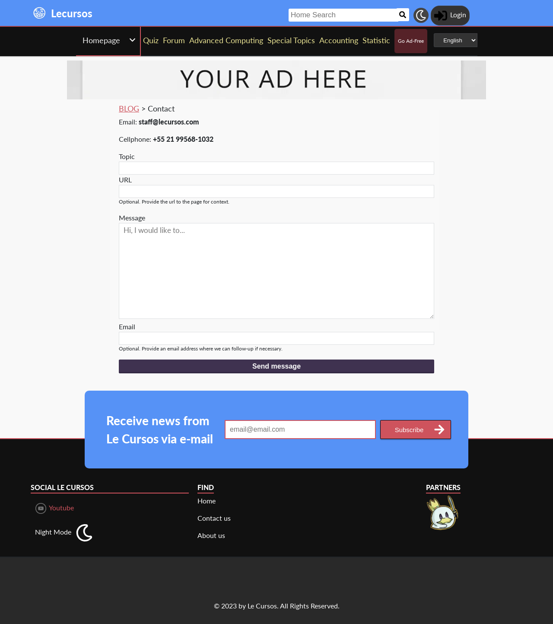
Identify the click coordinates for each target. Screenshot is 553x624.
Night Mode (53, 532)
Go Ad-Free (411, 41)
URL (125, 179)
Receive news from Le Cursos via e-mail (159, 429)
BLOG (129, 108)
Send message (276, 366)
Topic (127, 156)
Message (132, 217)
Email (127, 326)
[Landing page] (40, 13)
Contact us (214, 518)
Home (206, 501)
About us (211, 535)
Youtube (54, 508)
